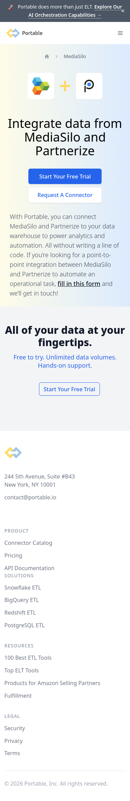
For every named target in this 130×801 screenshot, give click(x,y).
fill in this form (78, 283)
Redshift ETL (20, 612)
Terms (12, 753)
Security (14, 728)
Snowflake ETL (22, 587)
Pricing (13, 555)
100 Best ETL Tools (28, 657)
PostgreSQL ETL (24, 625)
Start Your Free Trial (65, 176)
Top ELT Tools (21, 670)
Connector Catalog (28, 543)
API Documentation (29, 568)
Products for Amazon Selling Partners (52, 683)
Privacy (13, 741)
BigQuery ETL (21, 600)
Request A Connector (65, 195)
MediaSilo (75, 56)
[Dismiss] (123, 11)
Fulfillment (18, 695)
